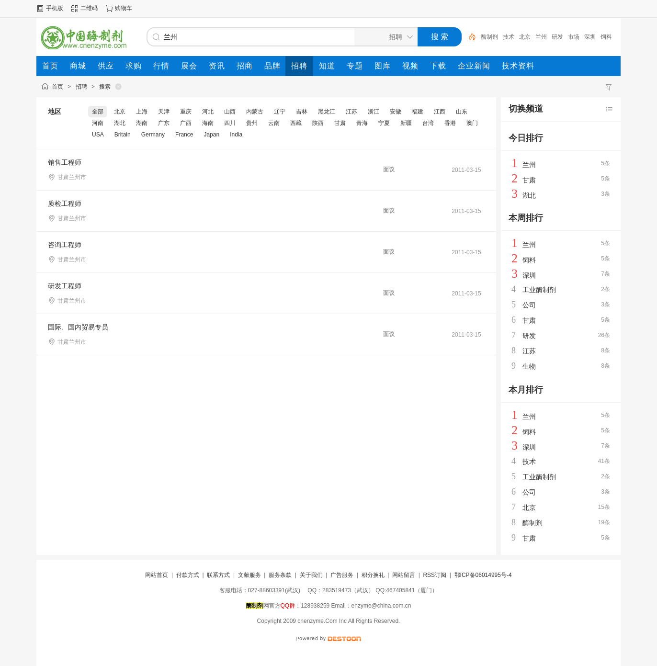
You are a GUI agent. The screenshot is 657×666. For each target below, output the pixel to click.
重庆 (186, 111)
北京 (525, 37)
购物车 (123, 8)
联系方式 (218, 575)
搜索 (105, 86)
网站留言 (403, 575)
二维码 (89, 8)
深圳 (590, 37)
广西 (186, 123)
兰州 (541, 37)
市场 (573, 37)
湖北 (119, 123)
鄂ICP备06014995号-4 (483, 575)
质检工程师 (64, 203)
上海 (141, 111)
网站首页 (156, 575)
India (236, 134)
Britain (122, 134)
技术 (508, 37)
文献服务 (249, 575)
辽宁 (279, 111)
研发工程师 (64, 286)
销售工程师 (64, 162)
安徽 (395, 111)
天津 (164, 111)
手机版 (54, 8)
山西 (230, 111)
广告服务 (341, 575)
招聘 (81, 86)
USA (98, 134)
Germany (153, 134)
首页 (57, 86)
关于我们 (311, 575)
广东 (164, 123)
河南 (97, 123)
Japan (211, 134)
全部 (97, 111)
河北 (208, 111)
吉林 (301, 111)
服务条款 (280, 575)
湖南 (141, 123)
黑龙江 (326, 111)
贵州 (252, 123)
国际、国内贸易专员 (78, 327)
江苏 (351, 111)
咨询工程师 (64, 244)
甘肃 (340, 123)
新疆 (406, 123)
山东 (461, 111)
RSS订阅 (434, 575)
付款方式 (187, 575)
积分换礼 (373, 575)
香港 (450, 123)
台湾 (428, 123)
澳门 (472, 123)
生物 (529, 366)
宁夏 (384, 123)
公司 (529, 305)
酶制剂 (489, 37)
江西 (439, 111)
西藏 (296, 123)
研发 (557, 37)
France (184, 134)
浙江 (373, 111)
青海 (362, 123)
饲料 (606, 37)
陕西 (318, 123)
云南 (274, 123)
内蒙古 (254, 111)
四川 (230, 123)
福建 (417, 111)
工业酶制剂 (539, 289)
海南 (208, 123)
